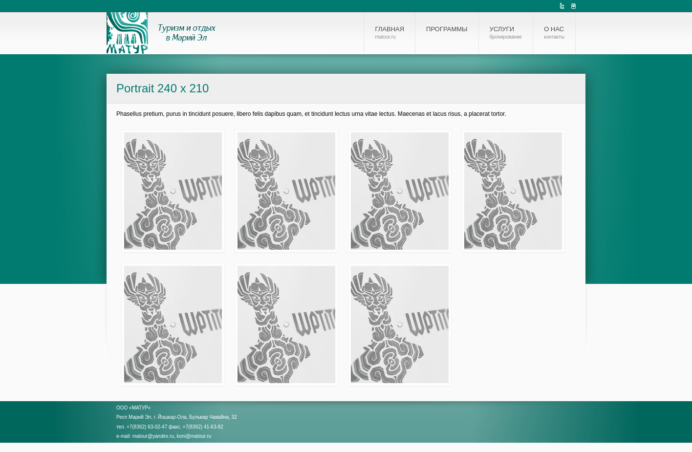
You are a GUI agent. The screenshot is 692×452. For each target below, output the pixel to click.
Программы (447, 29)
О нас (554, 32)
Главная (389, 32)
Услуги (506, 32)
